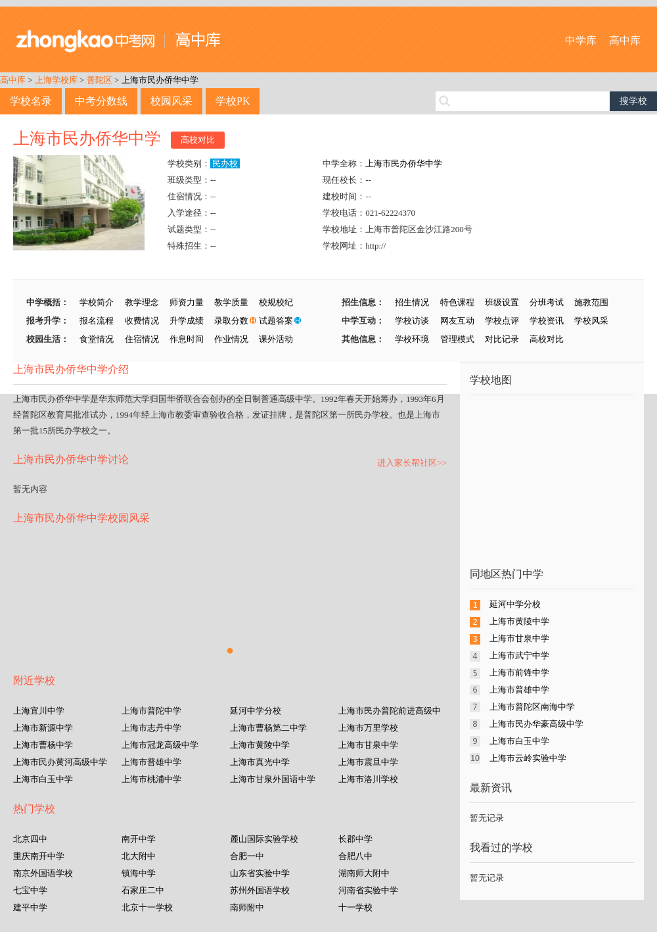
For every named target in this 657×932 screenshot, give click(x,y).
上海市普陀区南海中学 (532, 707)
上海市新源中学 (43, 728)
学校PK (232, 101)
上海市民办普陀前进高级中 (389, 711)
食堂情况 (96, 339)
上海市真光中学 (260, 762)
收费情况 (142, 321)
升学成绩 (187, 321)
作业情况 (231, 339)
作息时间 (187, 339)
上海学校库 (56, 80)
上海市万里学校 (368, 728)
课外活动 (276, 339)
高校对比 (198, 140)
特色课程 (457, 302)
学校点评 (502, 321)
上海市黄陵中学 (260, 745)
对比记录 (502, 339)
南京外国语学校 (43, 873)
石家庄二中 (143, 890)
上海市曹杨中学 (43, 745)
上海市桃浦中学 (151, 779)
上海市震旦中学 (368, 762)
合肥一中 (247, 856)
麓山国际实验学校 (264, 839)
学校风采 (591, 321)
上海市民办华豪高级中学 (536, 724)
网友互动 (457, 321)
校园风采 (171, 101)
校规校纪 (276, 302)
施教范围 (591, 302)
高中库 (625, 40)
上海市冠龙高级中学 (160, 745)
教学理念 (142, 302)
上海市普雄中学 (151, 762)
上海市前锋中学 (519, 672)
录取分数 (231, 321)
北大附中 (139, 856)
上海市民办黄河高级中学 (60, 762)
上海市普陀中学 (151, 711)
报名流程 (96, 321)
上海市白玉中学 (43, 779)
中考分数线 (101, 101)
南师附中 (247, 907)
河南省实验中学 (368, 890)
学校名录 (31, 101)
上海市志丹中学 (151, 728)
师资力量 (187, 302)
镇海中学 (139, 873)
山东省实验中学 (260, 873)
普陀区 (99, 80)
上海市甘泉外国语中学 (272, 779)
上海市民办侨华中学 (160, 80)
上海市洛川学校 (368, 779)
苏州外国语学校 (260, 890)
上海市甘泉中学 (368, 745)
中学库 (581, 40)
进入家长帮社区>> (412, 463)
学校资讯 (547, 321)
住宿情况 (142, 339)
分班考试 (547, 302)
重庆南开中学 (38, 856)
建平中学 (30, 907)
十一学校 (355, 907)
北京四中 (30, 839)
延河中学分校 (255, 711)
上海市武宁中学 (519, 655)
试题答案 (276, 321)
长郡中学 (355, 839)
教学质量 (231, 302)
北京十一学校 (147, 907)
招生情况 (412, 302)
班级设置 (502, 302)
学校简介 (96, 302)
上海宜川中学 (38, 711)
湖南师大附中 (364, 873)
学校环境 (412, 339)
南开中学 (139, 839)
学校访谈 (412, 321)
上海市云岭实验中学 (527, 758)
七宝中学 (30, 890)
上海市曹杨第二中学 (268, 728)
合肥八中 (355, 856)
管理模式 (457, 339)
